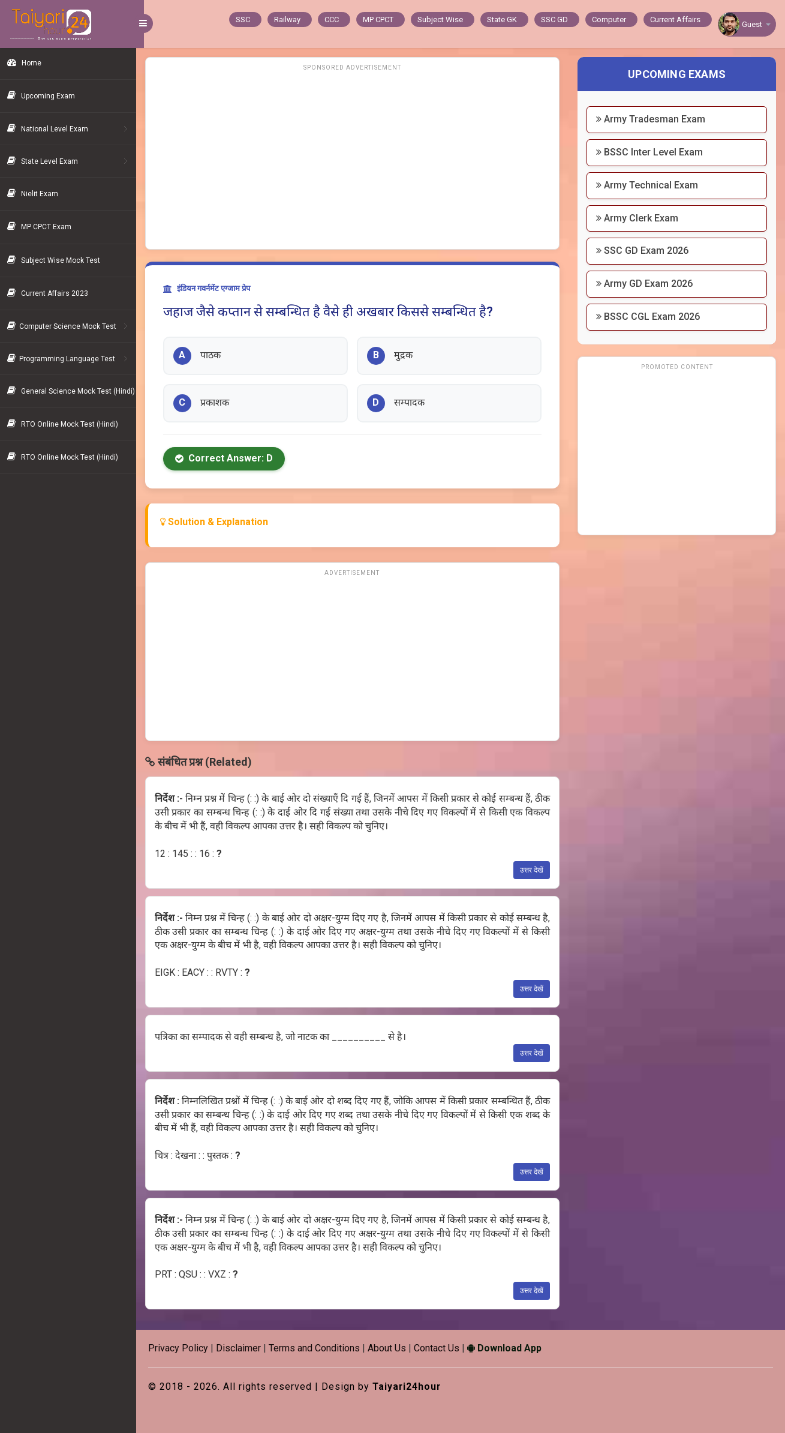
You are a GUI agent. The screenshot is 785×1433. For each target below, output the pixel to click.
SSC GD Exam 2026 (645, 250)
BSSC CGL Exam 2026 (651, 316)
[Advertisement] (358, 159)
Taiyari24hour (415, 1386)
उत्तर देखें (534, 870)
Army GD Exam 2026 (647, 283)
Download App (512, 1348)
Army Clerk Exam (640, 218)
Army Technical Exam (650, 185)
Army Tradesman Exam (653, 119)
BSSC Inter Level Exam (652, 152)
